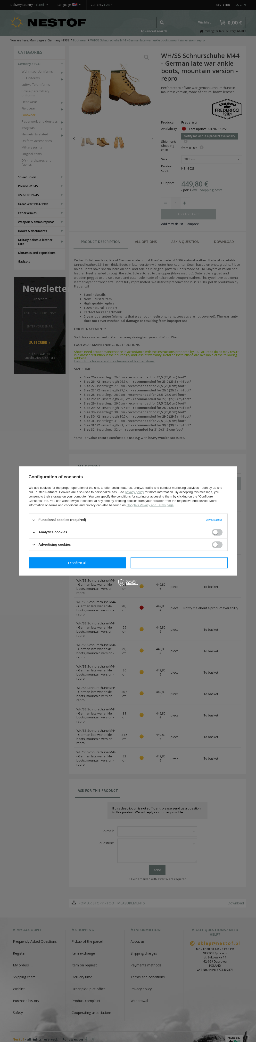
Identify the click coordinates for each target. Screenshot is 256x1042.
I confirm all (179, 562)
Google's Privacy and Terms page (149, 505)
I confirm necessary (77, 562)
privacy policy (134, 492)
